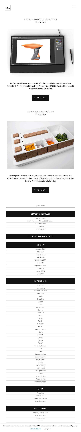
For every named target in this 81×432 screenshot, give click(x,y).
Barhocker (40, 293)
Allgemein (40, 285)
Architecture (40, 288)
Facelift (40, 321)
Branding (40, 299)
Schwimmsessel (40, 357)
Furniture (40, 324)
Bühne (40, 301)
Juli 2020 (41, 268)
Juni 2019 (40, 274)
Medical (40, 337)
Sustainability (40, 365)
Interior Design (40, 329)
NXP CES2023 (40, 218)
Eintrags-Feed (40, 396)
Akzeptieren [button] (48, 429)
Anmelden (40, 393)
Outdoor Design (40, 346)
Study (54, 19)
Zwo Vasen (41, 226)
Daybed (40, 310)
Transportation (40, 370)
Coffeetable (40, 307)
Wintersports (40, 379)
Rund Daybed (40, 229)
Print (40, 351)
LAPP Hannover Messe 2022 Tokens (40, 221)
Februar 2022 (40, 254)
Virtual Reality (40, 376)
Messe (40, 340)
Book (40, 296)
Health (40, 326)
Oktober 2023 (40, 249)
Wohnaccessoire (40, 381)
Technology (40, 368)
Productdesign (43, 19)
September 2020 (40, 265)
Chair (40, 304)
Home (40, 421)
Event (40, 315)
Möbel (40, 343)
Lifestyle (40, 335)
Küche (29, 111)
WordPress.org (40, 401)
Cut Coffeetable (40, 223)
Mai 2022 (40, 252)
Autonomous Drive (40, 290)
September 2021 (40, 260)
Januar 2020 (40, 271)
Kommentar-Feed (40, 398)
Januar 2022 (40, 257)
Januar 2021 (41, 263)
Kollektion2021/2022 (40, 412)
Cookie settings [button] (35, 428)
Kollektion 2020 (40, 415)
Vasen (40, 373)
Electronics (29, 19)
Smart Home (40, 359)
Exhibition (40, 318)
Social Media (40, 418)
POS (40, 348)
